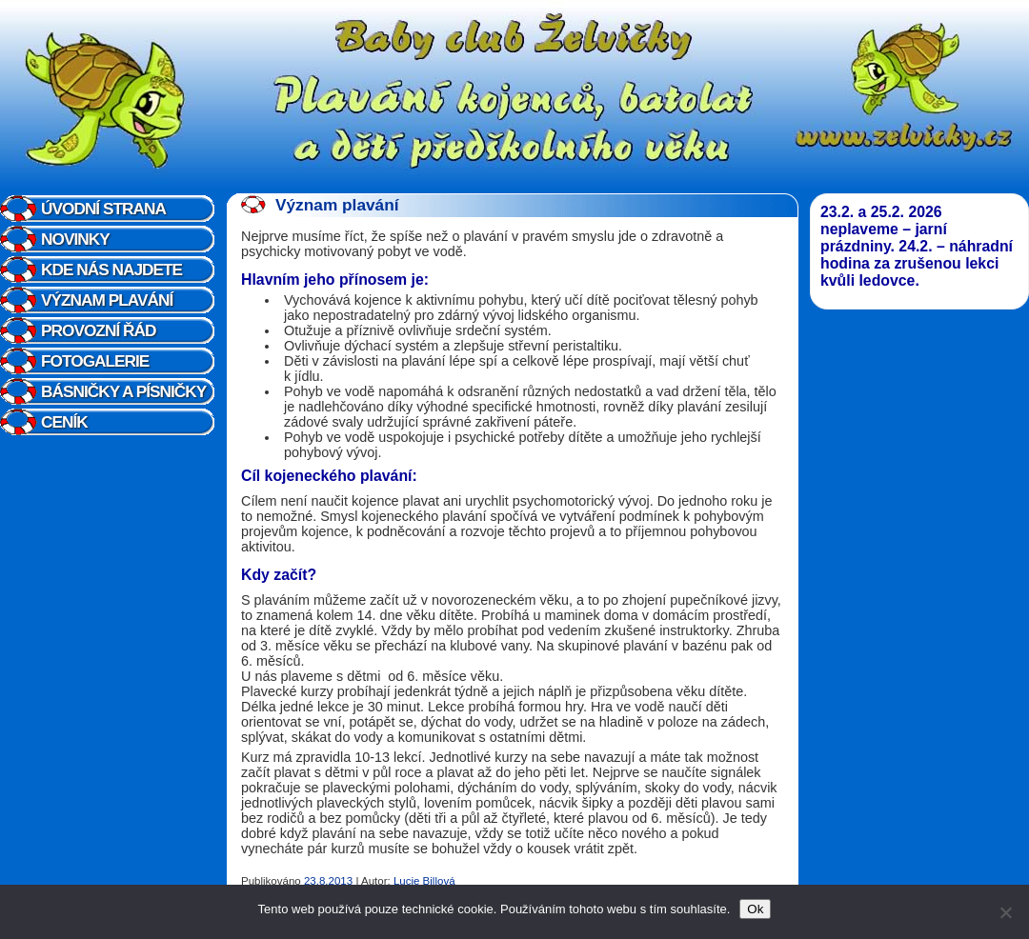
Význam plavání (106, 300)
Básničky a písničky (123, 391)
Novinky (75, 239)
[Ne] (1005, 912)
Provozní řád (98, 330)
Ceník (64, 421)
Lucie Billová (424, 881)
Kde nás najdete (111, 269)
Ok (755, 909)
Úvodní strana (103, 208)
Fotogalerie (95, 360)
